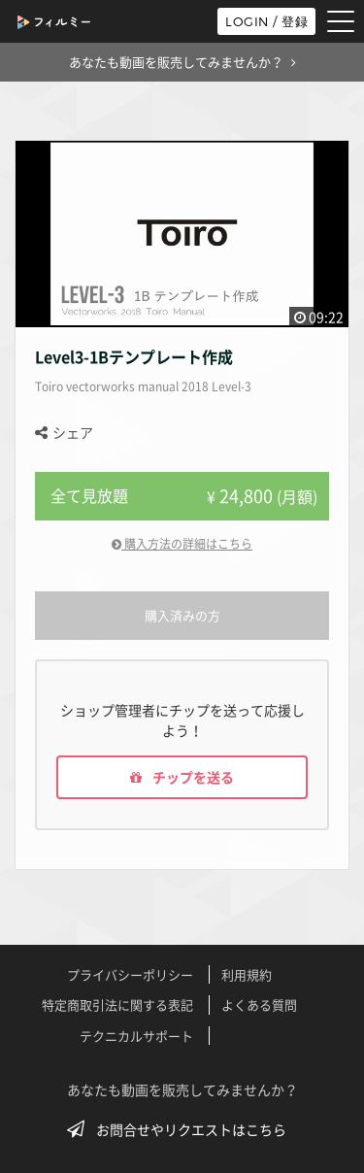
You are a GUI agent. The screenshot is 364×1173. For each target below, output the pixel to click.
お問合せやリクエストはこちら (182, 1129)
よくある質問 (259, 1004)
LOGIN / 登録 (266, 21)
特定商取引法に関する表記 (117, 1004)
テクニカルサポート (136, 1035)
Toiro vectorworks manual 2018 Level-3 (143, 386)
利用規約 (246, 974)
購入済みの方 (182, 615)
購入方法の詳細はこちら (182, 544)
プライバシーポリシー (130, 974)
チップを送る (182, 777)
